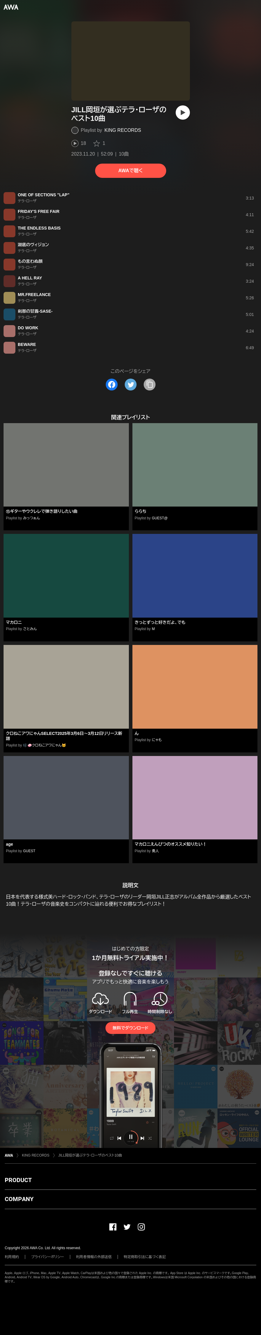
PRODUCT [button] (18, 1180)
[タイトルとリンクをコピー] (150, 384)
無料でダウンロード (130, 1028)
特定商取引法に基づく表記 (145, 1257)
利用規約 (12, 1257)
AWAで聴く (130, 170)
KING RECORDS (123, 130)
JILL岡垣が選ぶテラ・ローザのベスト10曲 (90, 1155)
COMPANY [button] (19, 1199)
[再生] (183, 112)
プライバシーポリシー (47, 1257)
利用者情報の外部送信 (94, 1257)
